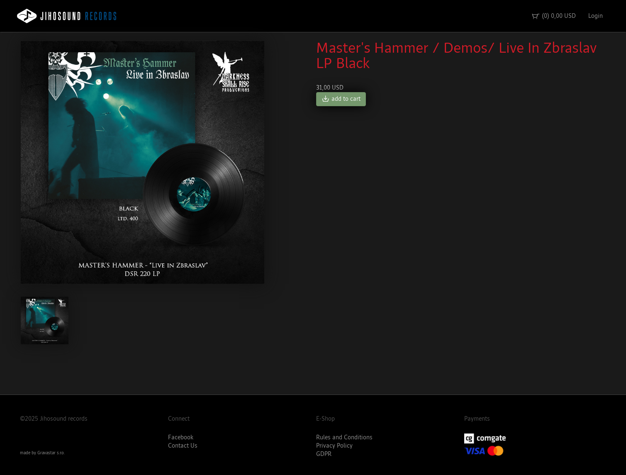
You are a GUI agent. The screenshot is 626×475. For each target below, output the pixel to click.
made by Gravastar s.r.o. (42, 453)
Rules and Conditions (344, 437)
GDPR (323, 454)
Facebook (180, 437)
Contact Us (182, 446)
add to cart (341, 99)
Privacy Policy (334, 446)
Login (595, 16)
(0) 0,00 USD (553, 16)
